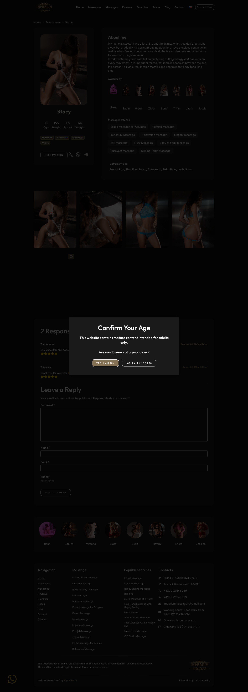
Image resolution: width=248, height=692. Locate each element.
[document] (124, 346)
